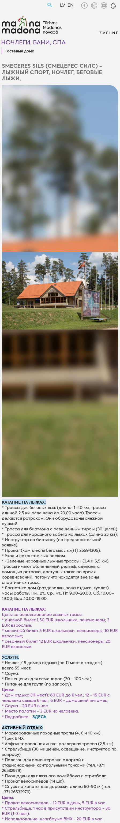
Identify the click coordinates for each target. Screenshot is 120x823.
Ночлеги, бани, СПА (33, 42)
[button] (113, 5)
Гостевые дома (19, 51)
